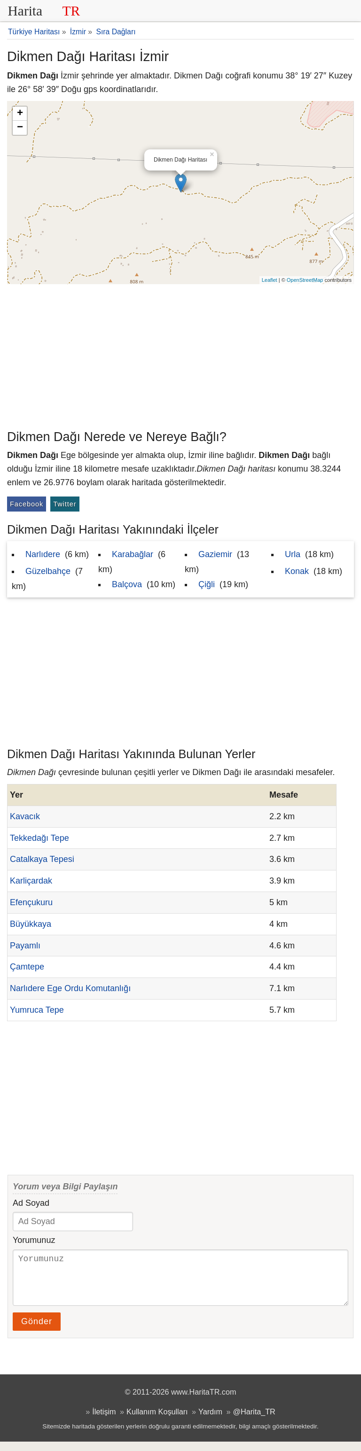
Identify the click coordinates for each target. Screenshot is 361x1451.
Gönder (36, 1330)
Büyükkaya (30, 924)
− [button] (20, 128)
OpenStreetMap (305, 280)
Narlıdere (42, 554)
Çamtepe (27, 966)
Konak (297, 571)
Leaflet (269, 280)
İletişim (104, 1421)
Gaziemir (215, 554)
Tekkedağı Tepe (39, 838)
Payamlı (25, 945)
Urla (292, 554)
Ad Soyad (31, 1203)
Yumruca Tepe (37, 1010)
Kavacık (25, 816)
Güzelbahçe (48, 571)
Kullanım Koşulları (157, 1421)
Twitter (64, 504)
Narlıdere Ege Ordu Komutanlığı (70, 988)
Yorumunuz (34, 1240)
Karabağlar (132, 554)
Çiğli (206, 584)
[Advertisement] (180, 354)
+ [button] (20, 114)
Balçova (127, 584)
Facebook (26, 504)
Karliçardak (31, 880)
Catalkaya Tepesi (42, 859)
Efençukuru (31, 902)
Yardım (210, 1421)
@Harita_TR (254, 1421)
